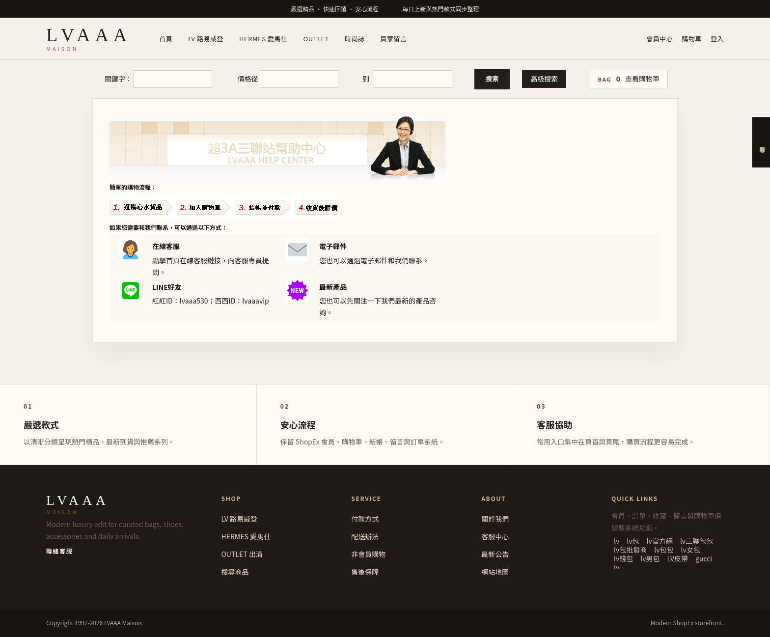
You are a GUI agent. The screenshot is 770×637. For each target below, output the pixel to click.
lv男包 (650, 558)
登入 (717, 38)
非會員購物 (368, 554)
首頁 (165, 38)
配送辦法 (365, 536)
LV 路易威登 (205, 38)
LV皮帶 (677, 558)
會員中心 (659, 38)
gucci (703, 558)
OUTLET (316, 38)
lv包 (633, 541)
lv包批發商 (630, 549)
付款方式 (365, 519)
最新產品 (333, 287)
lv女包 (690, 549)
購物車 (692, 38)
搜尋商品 (234, 572)
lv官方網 (660, 541)
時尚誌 (355, 38)
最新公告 (495, 554)
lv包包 (663, 549)
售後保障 (365, 572)
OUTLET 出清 (241, 554)
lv (616, 541)
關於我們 (495, 519)
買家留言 (394, 38)
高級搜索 (544, 78)
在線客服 (166, 246)
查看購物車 (642, 78)
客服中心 (495, 536)
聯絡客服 (59, 551)
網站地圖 (495, 572)
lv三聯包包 (696, 541)
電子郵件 (333, 246)
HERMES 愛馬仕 (263, 38)
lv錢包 (623, 558)
